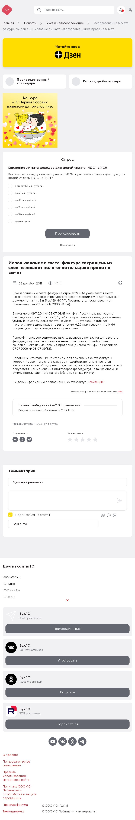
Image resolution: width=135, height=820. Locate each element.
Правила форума (15, 804)
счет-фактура (49, 423)
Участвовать (67, 660)
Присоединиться (67, 628)
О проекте (10, 755)
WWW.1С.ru (12, 577)
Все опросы (67, 245)
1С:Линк (9, 584)
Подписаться (67, 724)
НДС (37, 423)
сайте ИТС (96, 382)
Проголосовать (67, 233)
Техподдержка (13, 811)
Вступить (67, 692)
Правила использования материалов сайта (16, 776)
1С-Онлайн (11, 590)
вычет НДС (27, 423)
